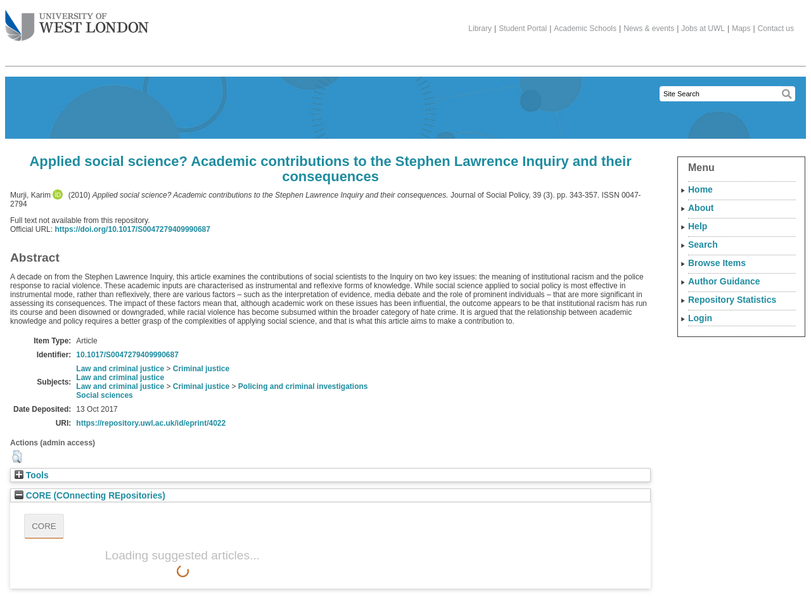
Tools (32, 475)
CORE (44, 526)
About (700, 208)
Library (480, 28)
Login (700, 318)
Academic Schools (585, 28)
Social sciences (104, 395)
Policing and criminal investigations (303, 386)
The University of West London (77, 21)
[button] (17, 456)
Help (697, 226)
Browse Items (717, 263)
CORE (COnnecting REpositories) (90, 495)
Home (700, 189)
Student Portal (523, 28)
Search (703, 244)
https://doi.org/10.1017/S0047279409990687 (132, 229)
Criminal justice (201, 368)
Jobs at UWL (703, 28)
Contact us (776, 28)
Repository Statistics (732, 300)
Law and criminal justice (120, 368)
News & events (648, 28)
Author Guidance (724, 281)
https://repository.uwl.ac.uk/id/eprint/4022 (151, 423)
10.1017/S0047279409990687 (127, 354)
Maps (741, 28)
